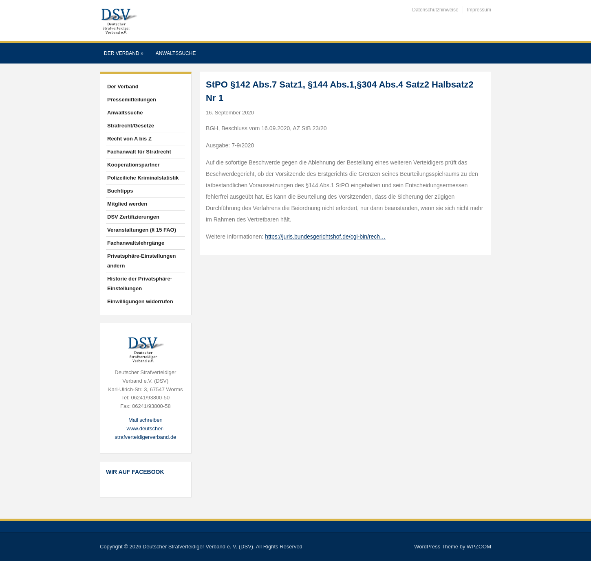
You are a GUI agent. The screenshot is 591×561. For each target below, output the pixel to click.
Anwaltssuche (176, 53)
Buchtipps (120, 191)
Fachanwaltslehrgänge (135, 243)
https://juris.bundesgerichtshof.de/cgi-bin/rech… (325, 236)
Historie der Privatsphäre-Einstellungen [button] (139, 283)
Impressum (479, 10)
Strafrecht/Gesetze (130, 126)
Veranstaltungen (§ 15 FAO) (141, 230)
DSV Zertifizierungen (133, 217)
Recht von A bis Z (129, 139)
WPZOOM (479, 546)
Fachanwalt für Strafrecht (139, 152)
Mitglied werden (127, 204)
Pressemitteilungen (131, 99)
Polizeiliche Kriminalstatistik (143, 178)
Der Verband (123, 53)
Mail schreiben (145, 420)
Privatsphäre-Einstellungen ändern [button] (141, 261)
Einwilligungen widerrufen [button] (140, 301)
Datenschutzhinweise (435, 10)
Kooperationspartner (133, 165)
